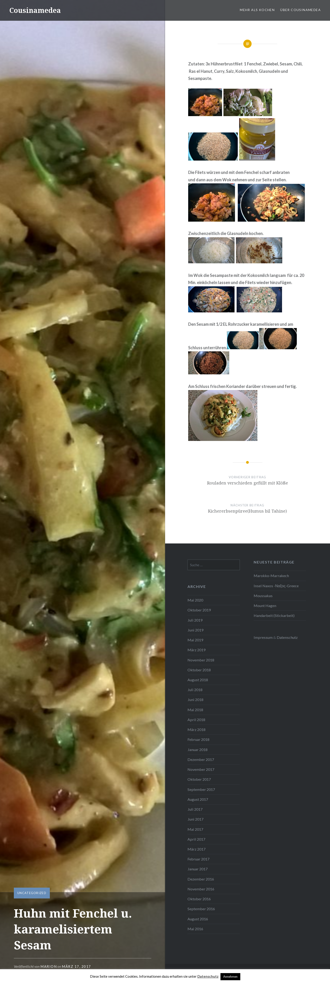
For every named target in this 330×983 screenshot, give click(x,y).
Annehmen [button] (230, 976)
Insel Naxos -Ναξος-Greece (276, 586)
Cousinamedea (35, 10)
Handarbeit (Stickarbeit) (274, 615)
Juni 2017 (195, 819)
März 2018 (196, 729)
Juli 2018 (194, 689)
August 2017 (197, 799)
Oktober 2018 (199, 670)
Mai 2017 (195, 829)
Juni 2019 (195, 630)
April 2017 (196, 839)
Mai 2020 (195, 600)
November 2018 (200, 660)
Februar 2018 (198, 739)
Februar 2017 (198, 859)
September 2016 (201, 909)
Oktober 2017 (199, 779)
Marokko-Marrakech (271, 575)
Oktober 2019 (199, 610)
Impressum (263, 637)
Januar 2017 (197, 869)
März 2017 (196, 849)
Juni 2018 (195, 699)
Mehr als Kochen (257, 10)
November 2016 (200, 889)
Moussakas (263, 595)
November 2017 (200, 769)
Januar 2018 (197, 749)
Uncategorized (31, 893)
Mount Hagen (265, 605)
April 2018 (196, 719)
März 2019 (196, 650)
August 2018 (197, 680)
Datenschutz (287, 637)
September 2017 (201, 789)
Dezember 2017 (200, 759)
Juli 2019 (194, 620)
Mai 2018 (195, 709)
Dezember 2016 (200, 879)
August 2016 (197, 919)
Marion (48, 966)
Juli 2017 (194, 809)
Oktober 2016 (199, 899)
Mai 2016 (195, 929)
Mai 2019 (195, 640)
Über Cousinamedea (300, 10)
